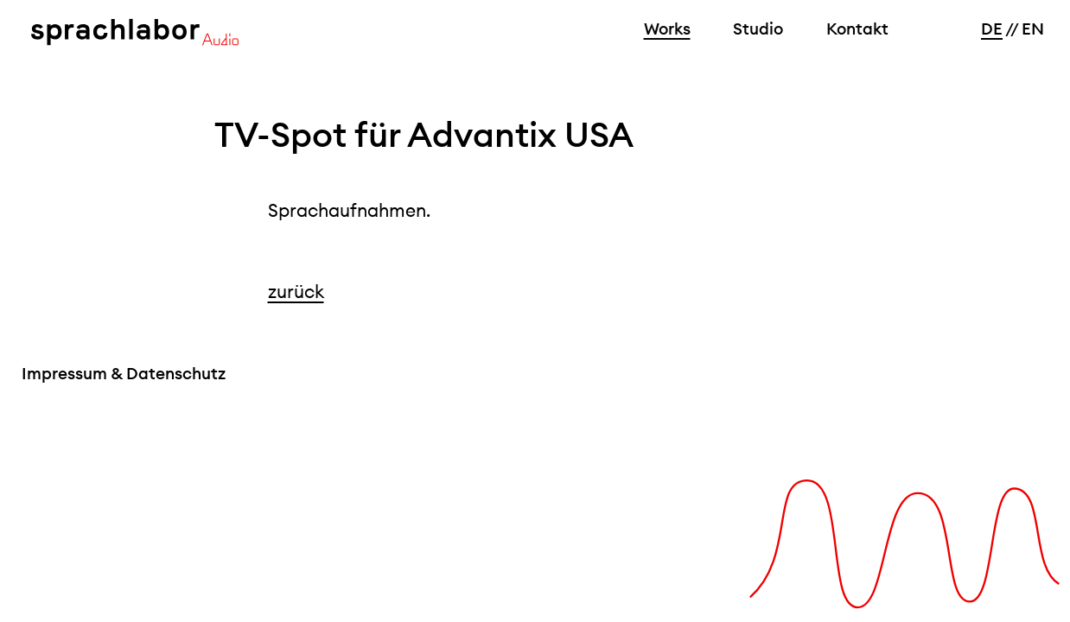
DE (992, 28)
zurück (296, 291)
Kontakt (857, 28)
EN (1033, 28)
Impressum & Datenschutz (124, 373)
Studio (758, 28)
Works (667, 28)
